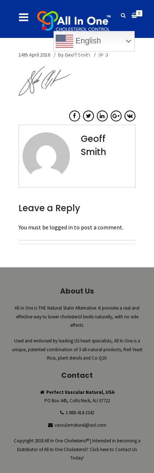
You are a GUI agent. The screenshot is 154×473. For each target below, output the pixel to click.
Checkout (118, 60)
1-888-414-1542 (80, 413)
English (78, 41)
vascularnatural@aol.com (80, 425)
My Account (82, 60)
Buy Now (79, 66)
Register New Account (102, 54)
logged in (61, 227)
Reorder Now (114, 66)
